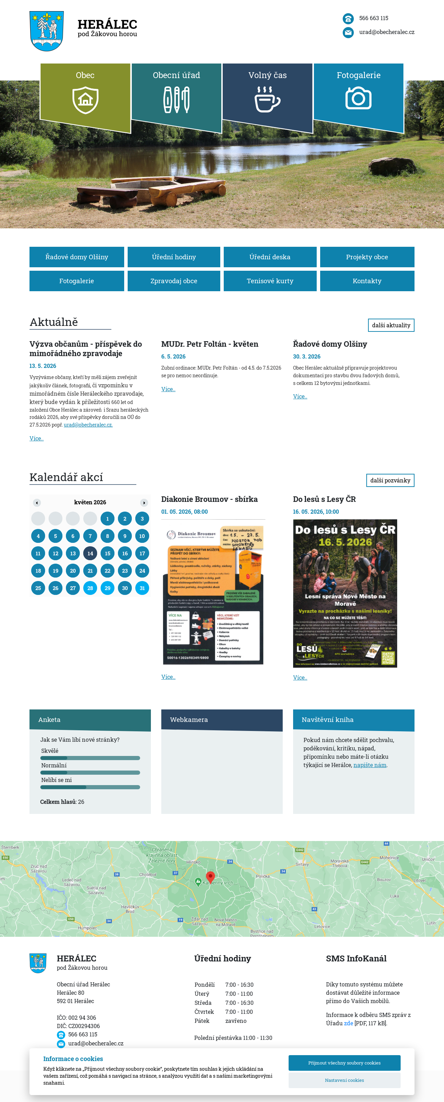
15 (107, 553)
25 (38, 587)
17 (142, 553)
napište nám (369, 764)
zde (348, 1023)
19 (55, 570)
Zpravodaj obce (174, 280)
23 (125, 570)
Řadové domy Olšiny (76, 256)
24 (142, 570)
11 (38, 553)
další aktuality (391, 325)
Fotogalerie (76, 280)
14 (90, 553)
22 (107, 570)
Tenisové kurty (270, 280)
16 (125, 553)
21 (90, 570)
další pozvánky (390, 480)
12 (55, 553)
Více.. (36, 438)
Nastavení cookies (344, 1080)
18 (38, 570)
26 (55, 587)
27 (73, 587)
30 (125, 587)
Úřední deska (270, 256)
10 (142, 535)
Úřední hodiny (174, 256)
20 (73, 570)
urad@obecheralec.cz (88, 424)
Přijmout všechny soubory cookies (344, 1063)
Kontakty (367, 280)
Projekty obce (367, 256)
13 (73, 553)
